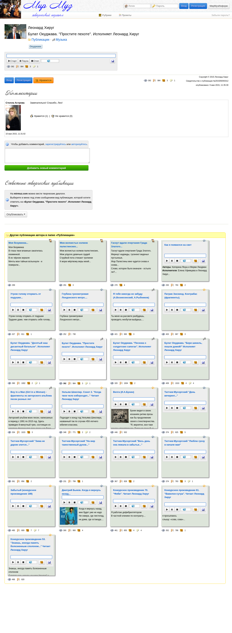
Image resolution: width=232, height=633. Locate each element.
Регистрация (198, 6)
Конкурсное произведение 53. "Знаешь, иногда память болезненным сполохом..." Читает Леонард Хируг (30, 544)
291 (64, 285)
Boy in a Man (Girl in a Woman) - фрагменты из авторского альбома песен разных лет (31, 395)
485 (13, 530)
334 (13, 432)
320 (116, 383)
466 (13, 579)
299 (13, 285)
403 (167, 334)
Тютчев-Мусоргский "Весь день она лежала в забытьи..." (131, 443)
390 (13, 383)
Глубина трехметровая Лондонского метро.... (75, 296)
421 (116, 334)
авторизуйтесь (79, 144)
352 (167, 530)
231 (64, 481)
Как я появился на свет (178, 244)
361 (13, 481)
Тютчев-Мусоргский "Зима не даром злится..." (28, 443)
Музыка (61, 39)
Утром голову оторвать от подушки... (26, 296)
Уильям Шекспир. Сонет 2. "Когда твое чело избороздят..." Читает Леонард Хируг (81, 395)
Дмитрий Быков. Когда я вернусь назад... (81, 492)
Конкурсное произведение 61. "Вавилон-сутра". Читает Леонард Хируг (184, 494)
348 (64, 432)
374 (167, 432)
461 (116, 530)
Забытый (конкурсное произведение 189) (23, 492)
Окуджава (35, 46)
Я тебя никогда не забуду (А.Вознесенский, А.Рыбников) (131, 296)
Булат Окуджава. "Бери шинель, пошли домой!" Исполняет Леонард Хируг (183, 346)
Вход (184, 6)
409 (167, 383)
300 (64, 530)
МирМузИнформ (219, 6)
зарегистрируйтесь (55, 144)
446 (116, 432)
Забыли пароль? (221, 15)
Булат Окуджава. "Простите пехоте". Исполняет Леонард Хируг (82, 345)
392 (12, 67)
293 (167, 285)
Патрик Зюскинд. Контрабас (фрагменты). (180, 296)
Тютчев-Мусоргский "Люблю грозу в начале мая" (184, 443)
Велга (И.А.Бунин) (123, 392)
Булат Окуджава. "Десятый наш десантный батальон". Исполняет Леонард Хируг (30, 346)
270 (116, 285)
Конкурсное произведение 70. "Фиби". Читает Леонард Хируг (131, 492)
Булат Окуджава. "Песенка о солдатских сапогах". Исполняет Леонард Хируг (132, 346)
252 (64, 334)
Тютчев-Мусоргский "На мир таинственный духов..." (78, 443)
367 (116, 481)
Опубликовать (16, 214)
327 (13, 334)
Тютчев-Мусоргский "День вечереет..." (179, 394)
